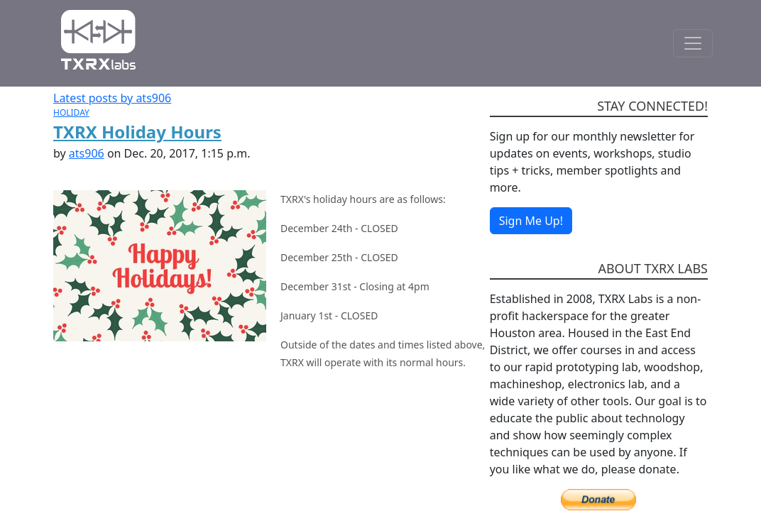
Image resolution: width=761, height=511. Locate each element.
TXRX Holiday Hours (137, 131)
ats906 (86, 153)
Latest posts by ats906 (112, 98)
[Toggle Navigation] (693, 43)
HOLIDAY (71, 112)
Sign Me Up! (531, 221)
